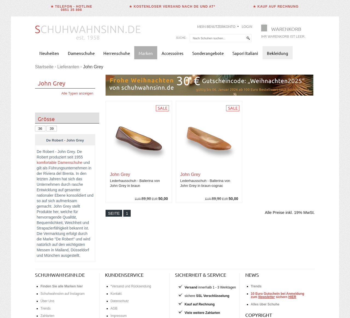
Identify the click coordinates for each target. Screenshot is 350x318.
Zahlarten (47, 316)
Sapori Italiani (245, 53)
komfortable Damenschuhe (59, 162)
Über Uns (47, 301)
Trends (45, 308)
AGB (113, 308)
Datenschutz (119, 301)
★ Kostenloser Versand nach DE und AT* (172, 6)
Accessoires (172, 53)
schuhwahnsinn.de (60, 275)
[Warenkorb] (285, 32)
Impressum (118, 316)
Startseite (44, 66)
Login (247, 26)
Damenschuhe (81, 53)
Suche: (181, 37)
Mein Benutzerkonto (216, 26)
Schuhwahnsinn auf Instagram (62, 294)
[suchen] (248, 38)
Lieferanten (68, 66)
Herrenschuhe (116, 53)
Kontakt (116, 294)
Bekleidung (277, 53)
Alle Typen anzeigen (77, 93)
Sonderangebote (208, 53)
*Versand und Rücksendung (130, 286)
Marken (146, 53)
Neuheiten (49, 53)
